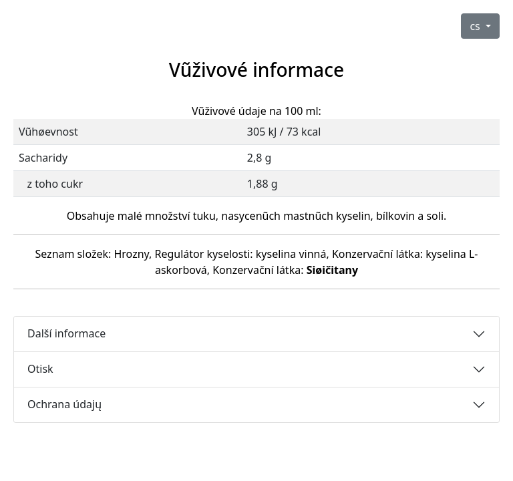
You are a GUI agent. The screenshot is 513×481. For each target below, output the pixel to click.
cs (476, 26)
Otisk (40, 368)
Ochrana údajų (64, 404)
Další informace (66, 333)
